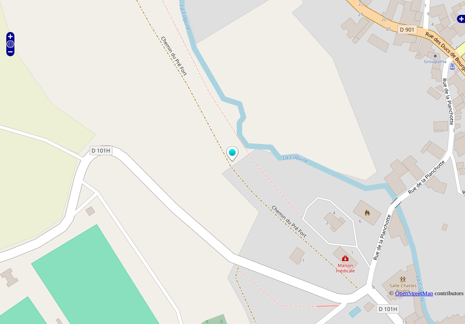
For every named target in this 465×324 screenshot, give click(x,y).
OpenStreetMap (414, 293)
